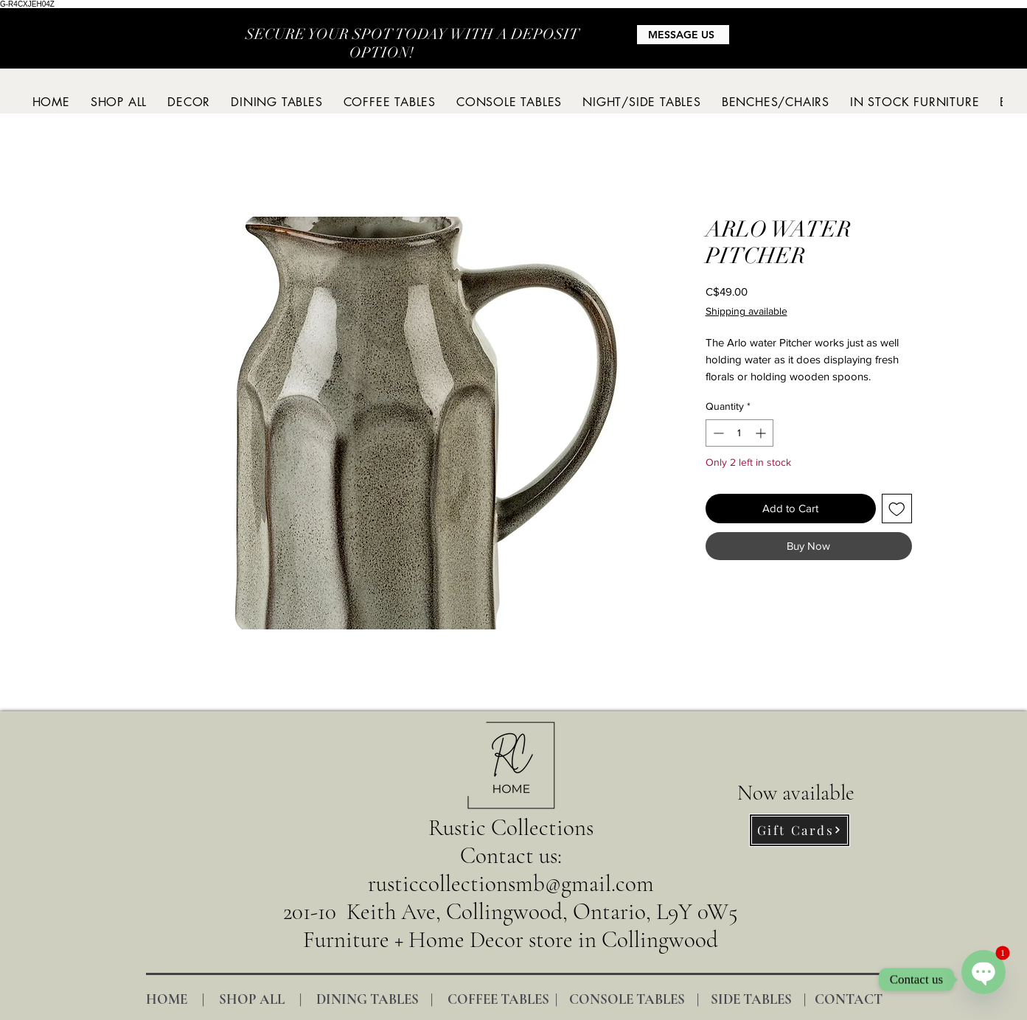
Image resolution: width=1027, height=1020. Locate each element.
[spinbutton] (739, 433)
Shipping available (746, 311)
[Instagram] (949, 510)
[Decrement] (717, 433)
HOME (166, 999)
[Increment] (762, 433)
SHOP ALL (252, 999)
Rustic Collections (510, 828)
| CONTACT (837, 999)
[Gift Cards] (799, 830)
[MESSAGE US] (683, 34)
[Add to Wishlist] (897, 509)
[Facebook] (993, 510)
